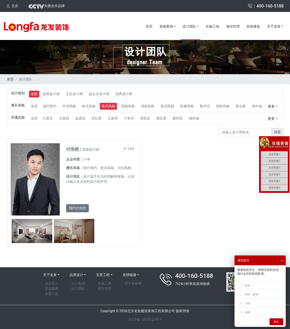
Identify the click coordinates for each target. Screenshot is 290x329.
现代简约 (49, 106)
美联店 (145, 118)
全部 (34, 94)
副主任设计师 (99, 94)
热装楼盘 (253, 26)
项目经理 (233, 26)
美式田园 (167, 106)
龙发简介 (51, 283)
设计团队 (189, 26)
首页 (149, 26)
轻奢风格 (187, 106)
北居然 (64, 118)
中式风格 (69, 106)
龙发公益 (51, 294)
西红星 (161, 118)
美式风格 (108, 106)
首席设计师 (51, 94)
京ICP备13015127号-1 (145, 319)
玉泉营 (113, 118)
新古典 (241, 106)
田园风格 (128, 106)
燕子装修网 (132, 283)
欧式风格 (89, 106)
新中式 (205, 106)
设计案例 (78, 283)
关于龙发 (274, 26)
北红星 (96, 118)
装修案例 (166, 26)
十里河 (129, 118)
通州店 (177, 118)
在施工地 (212, 26)
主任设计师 (74, 94)
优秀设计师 (123, 94)
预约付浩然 (77, 208)
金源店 (80, 118)
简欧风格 (223, 106)
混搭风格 (147, 106)
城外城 (194, 118)
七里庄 (48, 118)
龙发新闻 (51, 288)
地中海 (257, 106)
